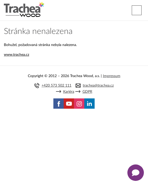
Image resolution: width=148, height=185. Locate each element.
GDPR (87, 92)
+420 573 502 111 (56, 85)
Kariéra (68, 92)
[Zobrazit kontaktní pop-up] (135, 172)
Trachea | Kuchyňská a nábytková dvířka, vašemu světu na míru (24, 9)
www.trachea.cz (16, 55)
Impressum (111, 76)
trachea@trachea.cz (98, 85)
